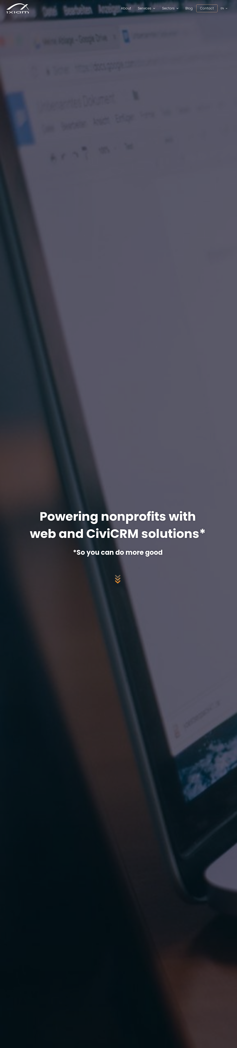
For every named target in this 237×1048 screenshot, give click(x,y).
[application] (155, 8)
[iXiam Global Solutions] (17, 8)
